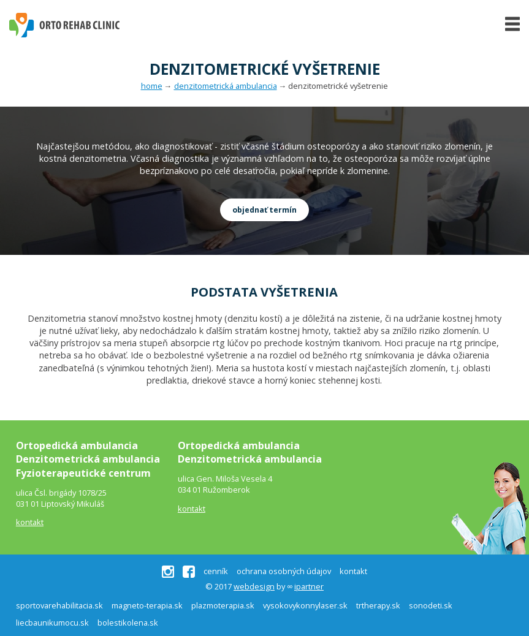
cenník (216, 571)
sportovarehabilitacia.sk (59, 605)
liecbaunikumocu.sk (52, 622)
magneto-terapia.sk (147, 605)
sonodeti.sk (430, 605)
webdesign (254, 586)
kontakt (30, 522)
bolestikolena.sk (127, 622)
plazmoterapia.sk (222, 605)
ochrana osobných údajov (284, 571)
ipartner (309, 586)
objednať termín (264, 210)
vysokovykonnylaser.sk (305, 605)
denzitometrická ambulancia (225, 85)
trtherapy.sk (378, 605)
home (151, 85)
